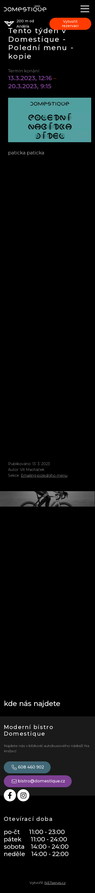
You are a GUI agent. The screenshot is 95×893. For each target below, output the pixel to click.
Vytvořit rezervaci (70, 23)
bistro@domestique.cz (37, 781)
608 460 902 (27, 767)
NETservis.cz (55, 882)
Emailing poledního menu (44, 475)
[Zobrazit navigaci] (85, 9)
